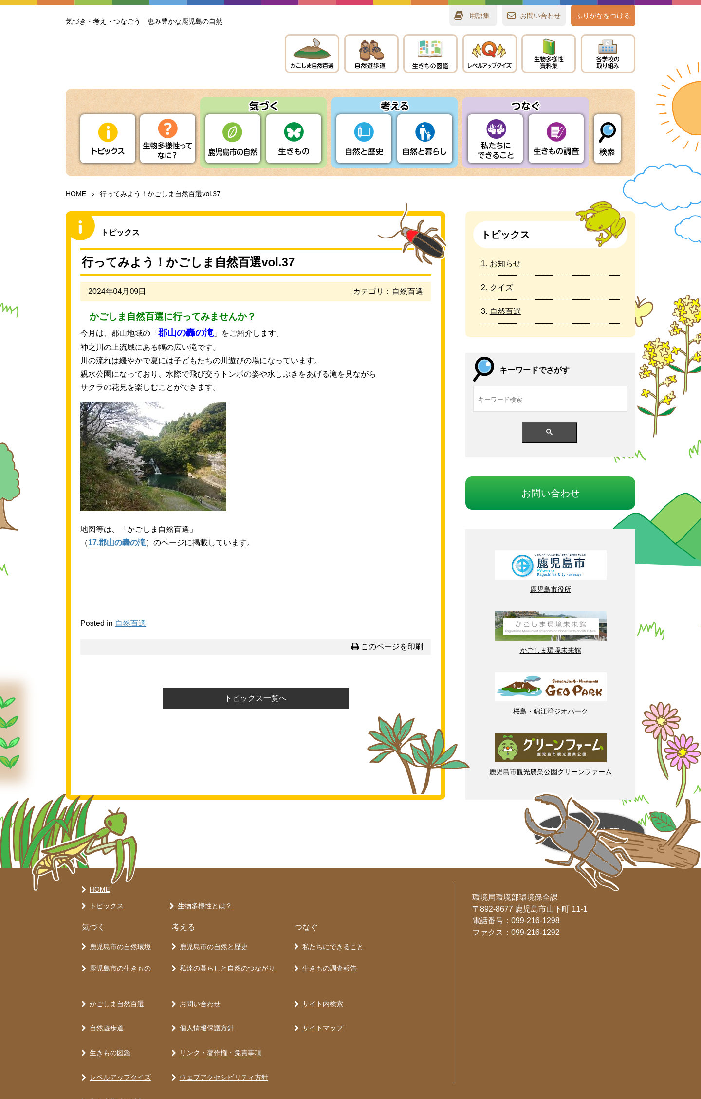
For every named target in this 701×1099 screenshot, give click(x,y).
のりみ (608, 53)
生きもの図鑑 (107, 1021)
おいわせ (540, 15)
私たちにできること (330, 940)
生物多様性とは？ (202, 902)
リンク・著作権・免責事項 (218, 1021)
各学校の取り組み (114, 1072)
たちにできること (495, 138)
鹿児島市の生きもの (117, 957)
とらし (424, 138)
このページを (392, 646)
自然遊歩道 (104, 1004)
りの (232, 138)
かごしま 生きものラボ (164, 63)
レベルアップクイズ (489, 53)
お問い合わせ (197, 987)
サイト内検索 (320, 987)
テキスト (548, 53)
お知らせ (505, 263)
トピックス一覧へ (255, 698)
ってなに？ (167, 138)
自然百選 (130, 623)
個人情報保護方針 (204, 1004)
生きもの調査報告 (327, 957)
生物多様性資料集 (114, 1055)
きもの (430, 53)
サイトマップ (320, 1004)
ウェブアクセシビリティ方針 (221, 1038)
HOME (76, 194)
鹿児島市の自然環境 (117, 940)
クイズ (501, 287)
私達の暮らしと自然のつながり (225, 957)
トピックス (107, 138)
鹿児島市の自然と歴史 (211, 940)
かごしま (312, 53)
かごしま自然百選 (114, 987)
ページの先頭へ (480, 833)
